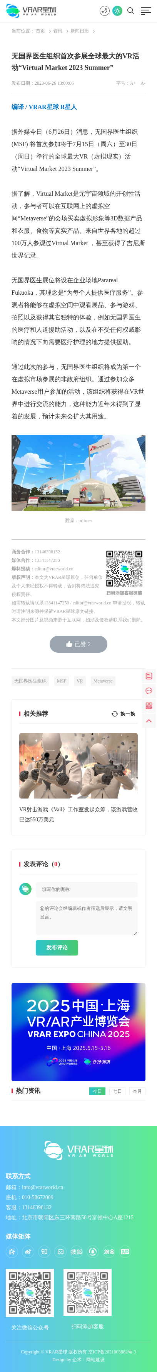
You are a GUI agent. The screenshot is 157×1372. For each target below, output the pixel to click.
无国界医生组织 (30, 681)
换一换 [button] (127, 714)
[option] (78, 779)
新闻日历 (79, 31)
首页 (40, 31)
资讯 (57, 31)
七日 (117, 1091)
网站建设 (95, 1359)
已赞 (78, 644)
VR (80, 681)
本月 (137, 1091)
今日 (97, 1091)
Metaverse (103, 681)
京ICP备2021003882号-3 (112, 1352)
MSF (61, 681)
